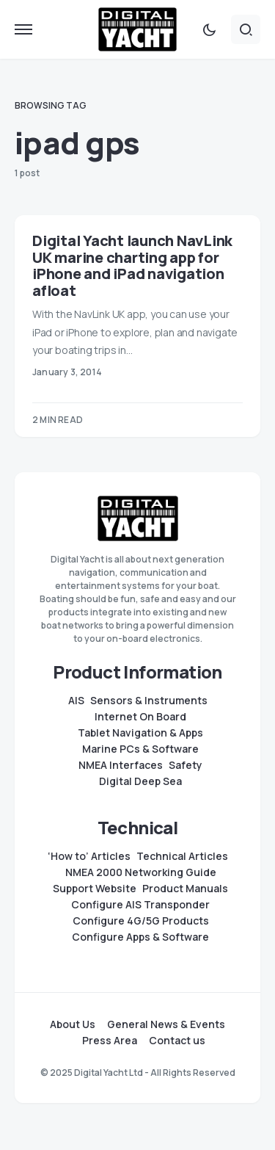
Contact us (177, 1040)
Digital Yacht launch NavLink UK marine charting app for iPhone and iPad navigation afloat (132, 265)
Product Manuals (185, 888)
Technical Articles (182, 856)
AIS (76, 700)
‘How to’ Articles (89, 856)
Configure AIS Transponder (140, 905)
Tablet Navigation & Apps (140, 733)
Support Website (94, 888)
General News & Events (166, 1024)
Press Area (109, 1040)
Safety (185, 765)
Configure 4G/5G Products (141, 921)
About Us (72, 1024)
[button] (23, 29)
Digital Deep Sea (140, 781)
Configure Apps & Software (140, 937)
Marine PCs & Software (140, 749)
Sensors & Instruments (149, 700)
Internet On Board (140, 717)
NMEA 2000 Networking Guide (140, 872)
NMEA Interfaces (120, 765)
